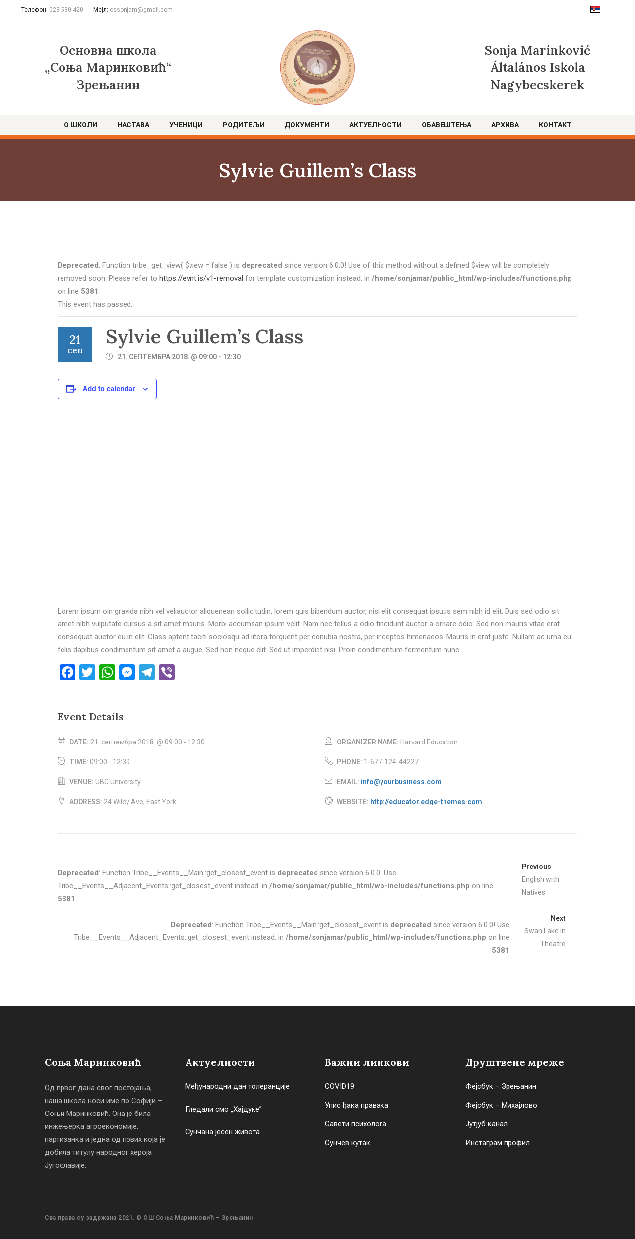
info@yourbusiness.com (401, 782)
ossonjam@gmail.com (141, 9)
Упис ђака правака (356, 1105)
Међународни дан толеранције (237, 1086)
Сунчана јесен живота (222, 1131)
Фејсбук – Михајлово (501, 1105)
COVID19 (339, 1086)
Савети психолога (355, 1123)
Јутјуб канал (486, 1123)
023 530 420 (66, 9)
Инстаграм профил (497, 1142)
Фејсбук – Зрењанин (500, 1086)
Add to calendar (109, 389)
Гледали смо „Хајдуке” (223, 1109)
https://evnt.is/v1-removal (201, 278)
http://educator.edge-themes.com (426, 801)
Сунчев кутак (347, 1142)
